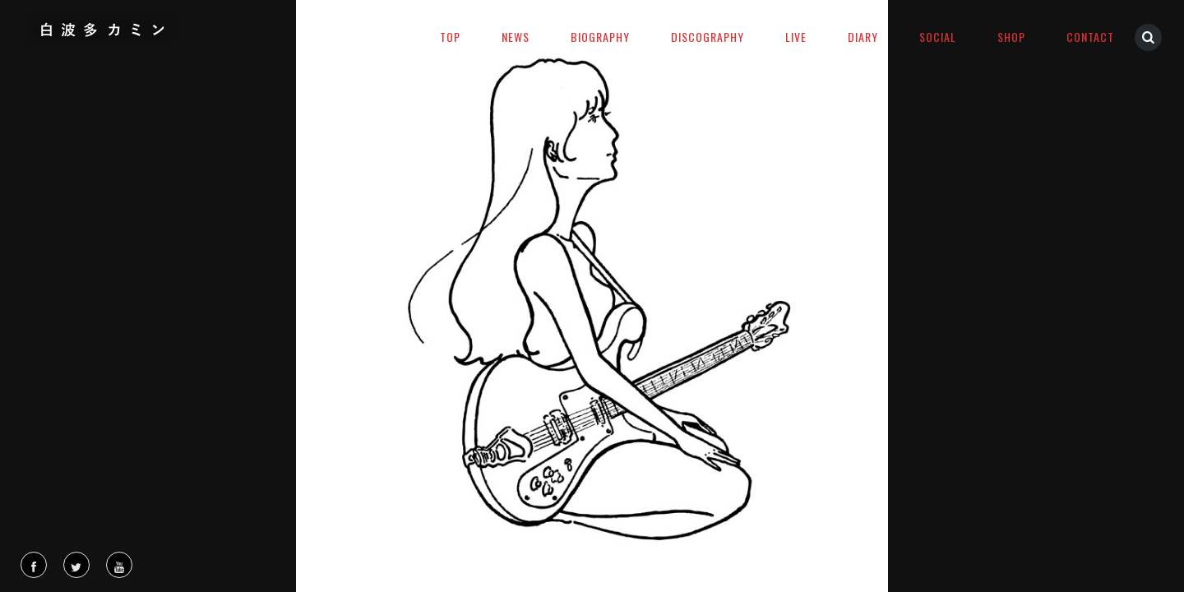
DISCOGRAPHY (707, 36)
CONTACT (1090, 36)
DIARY (863, 36)
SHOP (1011, 36)
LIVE (796, 36)
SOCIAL (937, 36)
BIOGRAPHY (600, 36)
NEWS (516, 36)
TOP (450, 36)
